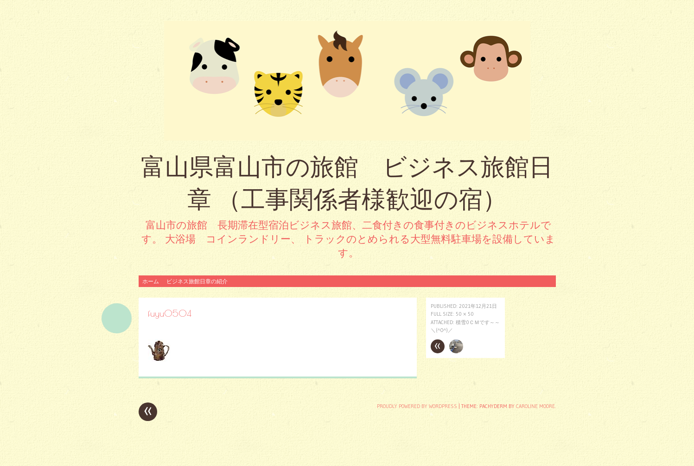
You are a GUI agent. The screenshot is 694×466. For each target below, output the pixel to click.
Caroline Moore (535, 406)
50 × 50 (465, 314)
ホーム (150, 281)
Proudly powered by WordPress (417, 406)
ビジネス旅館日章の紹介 (197, 281)
